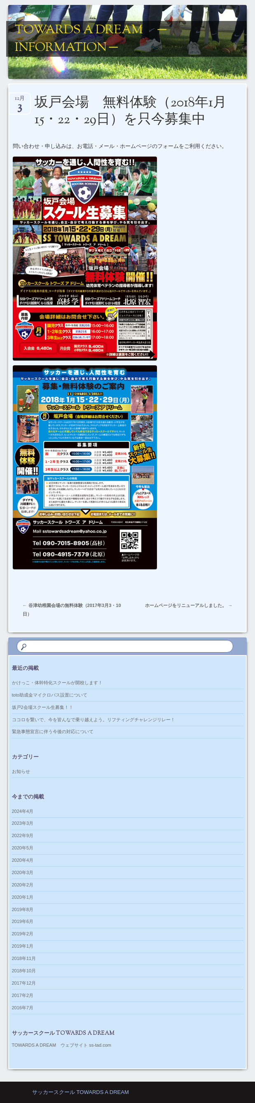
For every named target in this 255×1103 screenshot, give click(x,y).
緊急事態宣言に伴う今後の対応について (53, 731)
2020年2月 (23, 884)
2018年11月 (24, 958)
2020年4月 (23, 860)
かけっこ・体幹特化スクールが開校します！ (57, 682)
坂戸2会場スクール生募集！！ (42, 707)
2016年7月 (23, 1007)
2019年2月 (23, 933)
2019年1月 (23, 946)
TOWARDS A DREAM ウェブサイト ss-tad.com (61, 1045)
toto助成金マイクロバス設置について (49, 694)
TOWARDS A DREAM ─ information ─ (90, 39)
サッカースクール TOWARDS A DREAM (80, 1092)
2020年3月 (23, 872)
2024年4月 (23, 811)
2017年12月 (24, 983)
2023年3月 (23, 823)
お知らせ (21, 771)
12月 (20, 101)
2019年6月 (23, 921)
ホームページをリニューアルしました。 (188, 605)
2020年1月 (23, 897)
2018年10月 (24, 970)
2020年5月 (23, 847)
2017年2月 (23, 995)
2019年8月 (23, 909)
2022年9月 (23, 835)
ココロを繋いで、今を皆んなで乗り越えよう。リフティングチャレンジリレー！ (93, 719)
